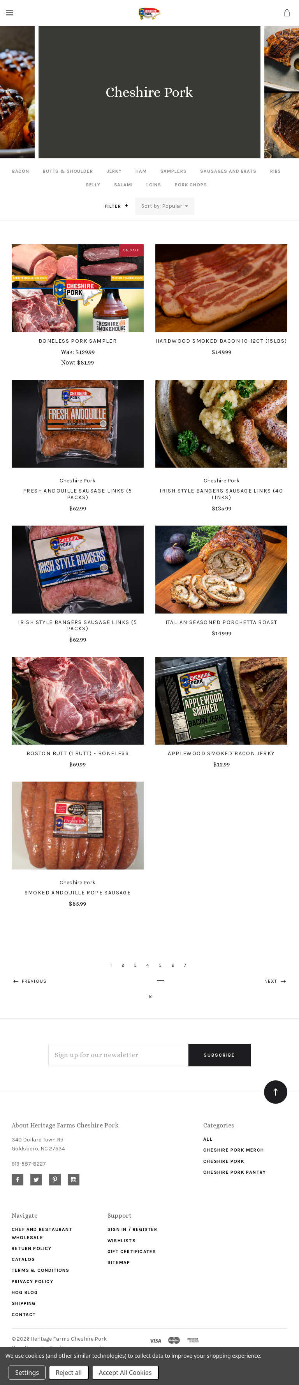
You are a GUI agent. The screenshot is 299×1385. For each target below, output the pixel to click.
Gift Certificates (131, 1251)
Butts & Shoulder (68, 171)
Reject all (69, 1372)
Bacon (20, 171)
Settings (27, 1372)
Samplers (173, 171)
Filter (116, 206)
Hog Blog (25, 1292)
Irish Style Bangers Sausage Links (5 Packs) (77, 625)
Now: (69, 362)
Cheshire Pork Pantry (234, 1172)
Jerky (114, 171)
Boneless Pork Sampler (78, 341)
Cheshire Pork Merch (233, 1150)
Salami (123, 185)
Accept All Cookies (125, 1372)
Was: (68, 352)
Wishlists (121, 1240)
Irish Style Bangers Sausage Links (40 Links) (221, 494)
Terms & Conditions (41, 1270)
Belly (93, 185)
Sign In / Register (132, 1229)
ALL (208, 1139)
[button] (126, 205)
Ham (141, 171)
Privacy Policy (32, 1281)
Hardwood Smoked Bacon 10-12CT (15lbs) (221, 341)
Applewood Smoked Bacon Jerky (221, 753)
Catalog (23, 1259)
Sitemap (118, 1262)
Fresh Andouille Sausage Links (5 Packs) (77, 494)
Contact (24, 1314)
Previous (29, 981)
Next (275, 981)
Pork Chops (191, 185)
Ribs (275, 171)
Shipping (24, 1303)
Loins (153, 185)
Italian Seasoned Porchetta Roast (221, 622)
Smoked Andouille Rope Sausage (78, 892)
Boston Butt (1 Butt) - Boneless (77, 753)
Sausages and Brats (228, 171)
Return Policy (32, 1248)
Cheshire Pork (223, 1161)
